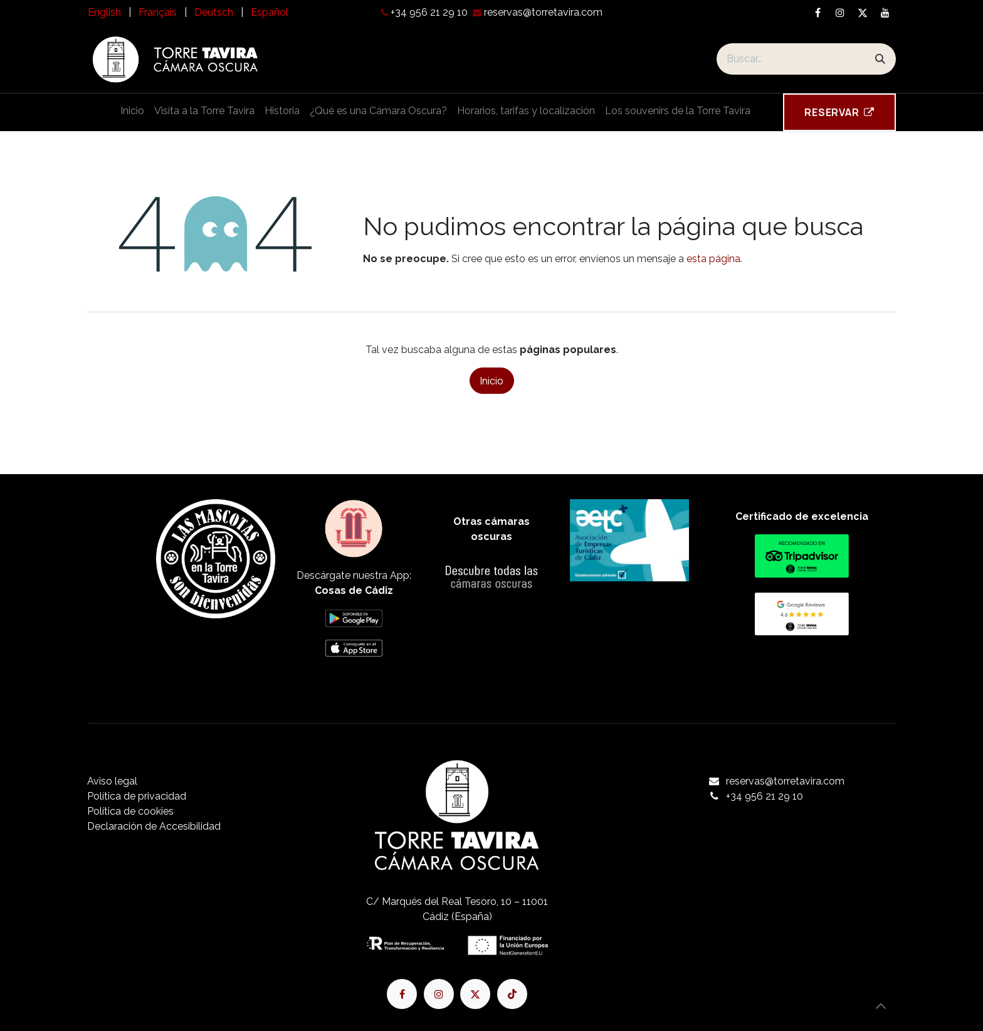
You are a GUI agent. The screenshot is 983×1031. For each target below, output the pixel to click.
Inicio (491, 381)
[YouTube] (885, 13)
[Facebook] (817, 13)
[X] (863, 13)
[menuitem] (104, 12)
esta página (713, 259)
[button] (881, 1006)
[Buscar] (880, 59)
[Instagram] (840, 13)
